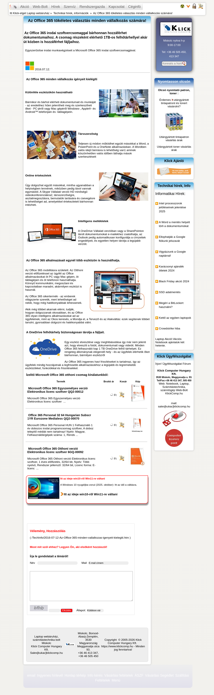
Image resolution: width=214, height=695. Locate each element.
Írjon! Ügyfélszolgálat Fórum (173, 363)
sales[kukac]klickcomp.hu (174, 406)
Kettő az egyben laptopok (175, 317)
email (31, 675)
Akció (24, 7)
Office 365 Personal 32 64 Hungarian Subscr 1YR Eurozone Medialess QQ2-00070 (59, 416)
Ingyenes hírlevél (50, 675)
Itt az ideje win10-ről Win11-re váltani (90, 494)
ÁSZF (139, 675)
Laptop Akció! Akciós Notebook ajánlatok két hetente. (169, 342)
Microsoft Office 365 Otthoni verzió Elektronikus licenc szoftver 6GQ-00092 (55, 450)
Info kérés (95, 675)
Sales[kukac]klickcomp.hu (46, 652)
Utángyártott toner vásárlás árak (174, 148)
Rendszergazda (92, 7)
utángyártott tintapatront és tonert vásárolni (175, 103)
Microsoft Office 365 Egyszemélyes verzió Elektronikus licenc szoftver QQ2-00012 (57, 390)
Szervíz (70, 7)
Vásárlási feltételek (118, 675)
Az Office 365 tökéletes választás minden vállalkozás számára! (133, 13)
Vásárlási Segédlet (159, 675)
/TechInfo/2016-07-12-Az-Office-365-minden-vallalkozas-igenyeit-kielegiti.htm (80, 537)
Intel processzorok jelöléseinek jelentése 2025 (172, 207)
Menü (116, 680)
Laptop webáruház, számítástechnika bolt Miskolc (46, 640)
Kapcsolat (117, 7)
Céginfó (134, 7)
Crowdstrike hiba (169, 328)
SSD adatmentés (169, 292)
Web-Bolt (40, 7)
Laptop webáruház (38, 13)
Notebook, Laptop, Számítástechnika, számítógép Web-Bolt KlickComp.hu (174, 388)
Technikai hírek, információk (71, 13)
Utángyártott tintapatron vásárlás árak (174, 138)
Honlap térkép (75, 675)
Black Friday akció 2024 (174, 281)
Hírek (55, 7)
